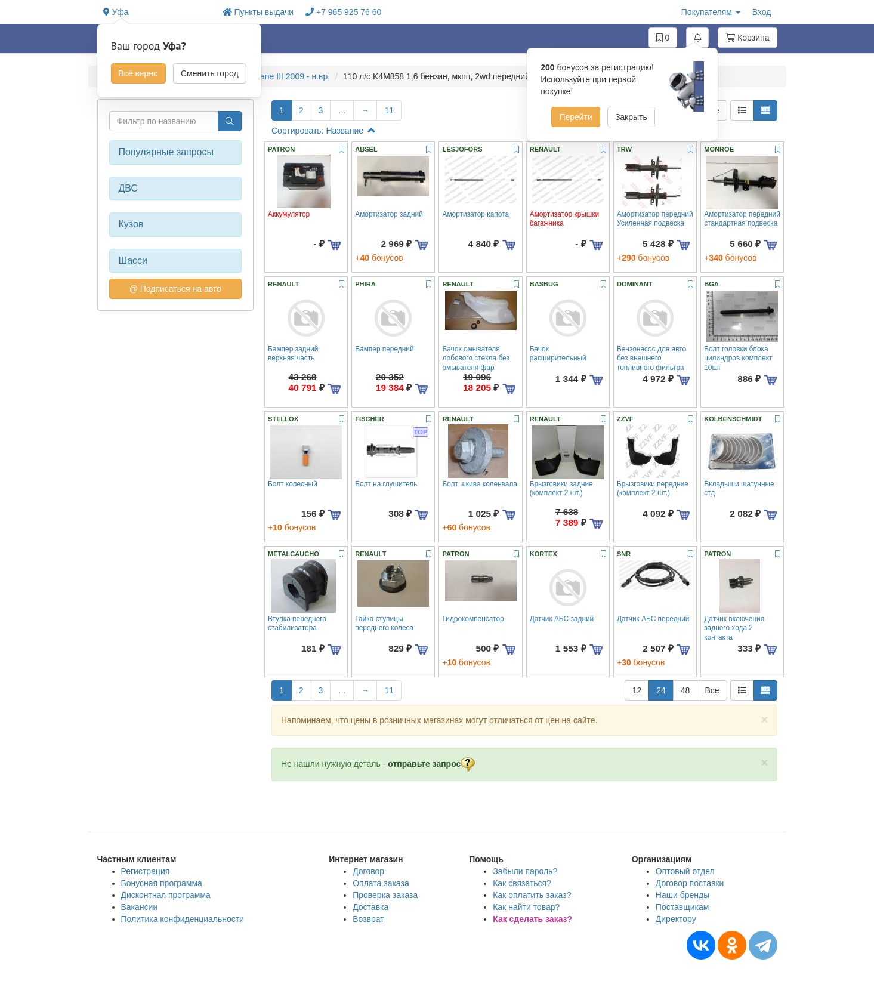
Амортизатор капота (475, 214)
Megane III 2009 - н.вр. (287, 76)
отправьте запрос (431, 764)
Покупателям (710, 12)
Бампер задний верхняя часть (293, 353)
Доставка (370, 907)
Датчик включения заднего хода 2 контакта (734, 628)
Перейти (575, 117)
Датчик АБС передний (653, 619)
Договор (368, 871)
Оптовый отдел (685, 871)
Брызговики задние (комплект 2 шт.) (561, 488)
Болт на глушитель (386, 484)
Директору (676, 919)
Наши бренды (682, 895)
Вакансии (139, 907)
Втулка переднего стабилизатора (297, 623)
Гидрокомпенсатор (473, 619)
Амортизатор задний (389, 214)
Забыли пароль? (525, 871)
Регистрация (145, 871)
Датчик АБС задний (562, 619)
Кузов (131, 224)
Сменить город (210, 73)
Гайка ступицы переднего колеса (384, 623)
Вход (761, 12)
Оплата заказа (381, 883)
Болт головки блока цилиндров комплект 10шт (738, 358)
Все (712, 690)
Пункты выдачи (258, 12)
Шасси (133, 260)
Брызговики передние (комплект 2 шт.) (652, 488)
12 (637, 690)
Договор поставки (690, 883)
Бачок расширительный (558, 353)
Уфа (116, 12)
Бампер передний (384, 349)
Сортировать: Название (323, 130)
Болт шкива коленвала (479, 484)
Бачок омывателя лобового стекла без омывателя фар (475, 358)
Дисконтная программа (166, 895)
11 (389, 110)
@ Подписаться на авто (175, 289)
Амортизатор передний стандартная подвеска (742, 218)
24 (661, 690)
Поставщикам (682, 907)
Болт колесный (292, 484)
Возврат (368, 919)
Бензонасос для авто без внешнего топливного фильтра (651, 358)
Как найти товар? (526, 907)
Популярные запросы (166, 152)
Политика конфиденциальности (183, 919)
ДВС (128, 188)
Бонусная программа (161, 883)
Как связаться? (522, 883)
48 (685, 690)
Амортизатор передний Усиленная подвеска (655, 218)
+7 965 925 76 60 (343, 12)
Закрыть (631, 117)
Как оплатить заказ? (532, 895)
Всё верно (138, 73)
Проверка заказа (385, 895)
